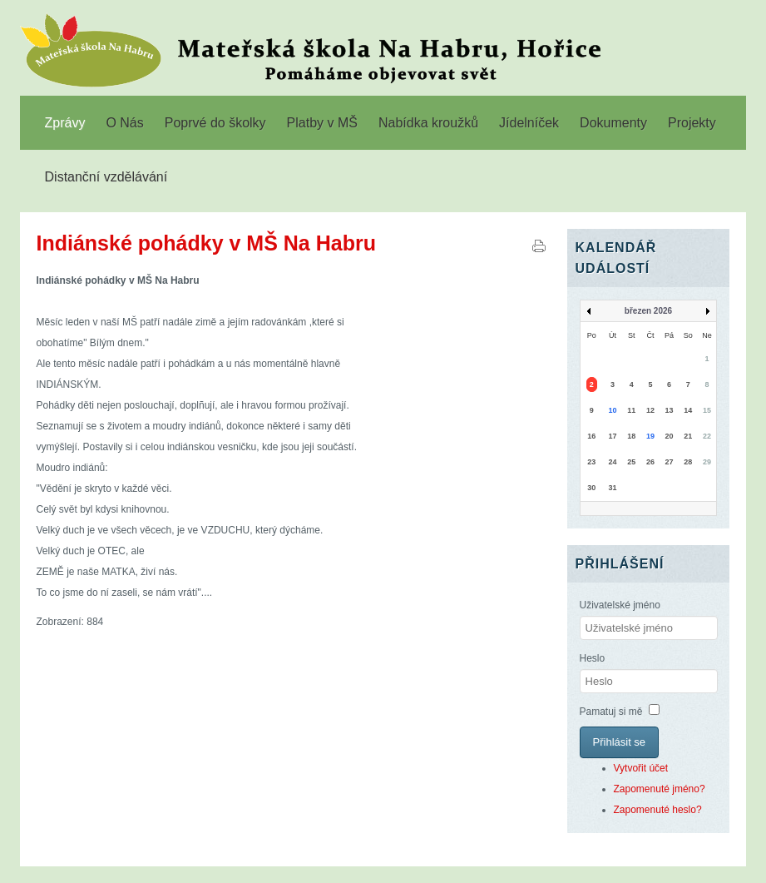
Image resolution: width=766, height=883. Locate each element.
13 (669, 410)
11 (631, 410)
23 (591, 462)
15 (707, 410)
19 (650, 436)
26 (650, 462)
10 (612, 410)
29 (707, 462)
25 (631, 462)
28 (688, 462)
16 (591, 436)
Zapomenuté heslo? (658, 810)
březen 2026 (648, 310)
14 (688, 410)
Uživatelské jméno (620, 605)
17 (612, 436)
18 (631, 436)
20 (669, 436)
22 (707, 436)
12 (650, 410)
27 (669, 462)
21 (688, 436)
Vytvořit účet (641, 768)
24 (612, 462)
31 (612, 488)
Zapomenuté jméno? (659, 789)
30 (591, 488)
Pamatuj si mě (611, 711)
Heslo (592, 658)
